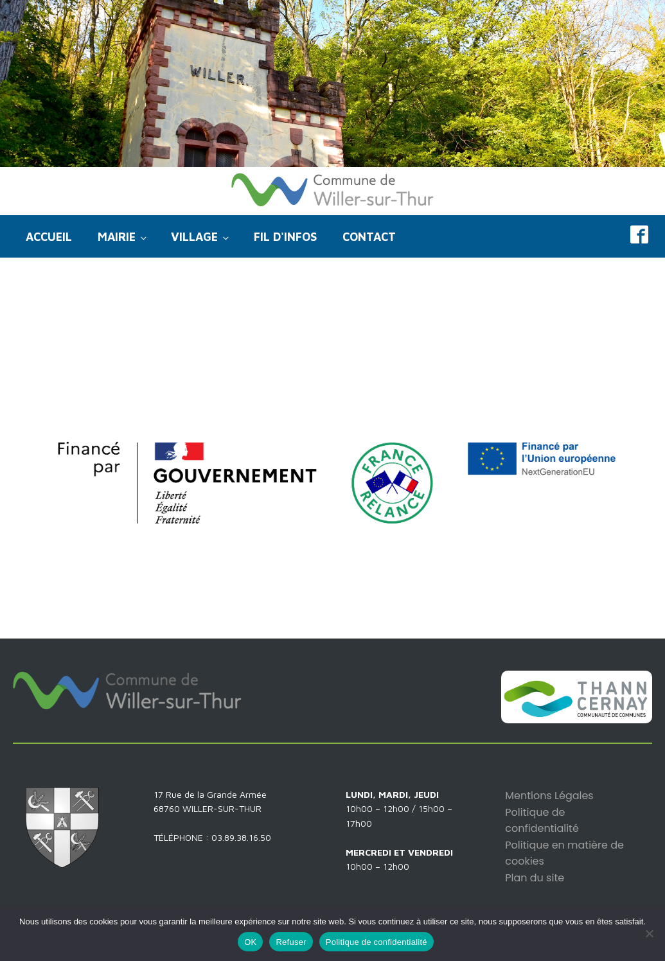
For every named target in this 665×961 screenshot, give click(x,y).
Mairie (117, 236)
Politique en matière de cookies (564, 853)
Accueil (49, 236)
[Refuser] (649, 933)
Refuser (291, 942)
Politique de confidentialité (542, 820)
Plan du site (534, 877)
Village (194, 236)
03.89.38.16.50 (241, 837)
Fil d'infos (285, 236)
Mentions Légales (549, 795)
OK (250, 942)
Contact (369, 236)
